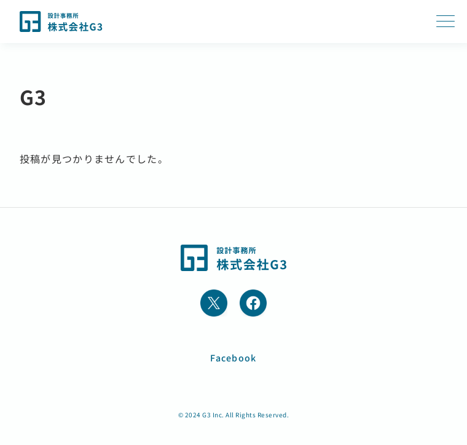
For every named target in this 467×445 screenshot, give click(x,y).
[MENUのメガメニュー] (445, 21)
